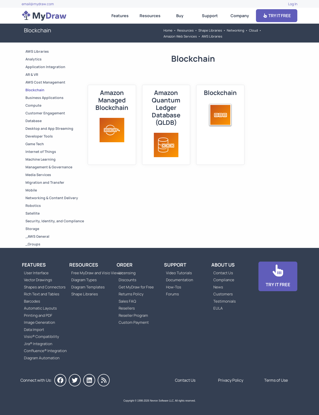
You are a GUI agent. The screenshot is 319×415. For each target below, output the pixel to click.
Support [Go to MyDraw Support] (210, 15)
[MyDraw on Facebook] (60, 380)
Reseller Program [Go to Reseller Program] (133, 315)
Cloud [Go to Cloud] (253, 30)
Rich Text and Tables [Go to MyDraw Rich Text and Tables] (41, 294)
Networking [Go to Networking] (235, 30)
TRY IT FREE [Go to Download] (276, 15)
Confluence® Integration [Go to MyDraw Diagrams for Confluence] (45, 350)
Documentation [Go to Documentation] (179, 279)
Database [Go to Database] (33, 120)
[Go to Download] (277, 276)
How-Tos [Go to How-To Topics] (173, 287)
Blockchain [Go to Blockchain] (34, 90)
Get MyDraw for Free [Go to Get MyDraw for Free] (136, 287)
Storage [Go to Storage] (32, 228)
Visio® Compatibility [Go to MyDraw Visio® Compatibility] (41, 336)
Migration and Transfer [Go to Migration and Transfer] (44, 182)
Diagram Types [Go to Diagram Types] (84, 279)
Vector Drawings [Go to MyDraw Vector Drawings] (38, 279)
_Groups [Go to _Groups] (32, 244)
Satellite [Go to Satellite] (32, 213)
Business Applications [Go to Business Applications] (44, 97)
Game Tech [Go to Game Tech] (34, 143)
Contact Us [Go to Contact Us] (223, 273)
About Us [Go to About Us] (223, 265)
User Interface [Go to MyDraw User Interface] (36, 273)
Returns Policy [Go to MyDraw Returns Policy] (131, 294)
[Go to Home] (44, 15)
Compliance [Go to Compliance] (223, 279)
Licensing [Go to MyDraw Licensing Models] (127, 273)
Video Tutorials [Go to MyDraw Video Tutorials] (179, 273)
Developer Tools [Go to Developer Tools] (39, 136)
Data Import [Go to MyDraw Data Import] (34, 329)
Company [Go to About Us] (240, 15)
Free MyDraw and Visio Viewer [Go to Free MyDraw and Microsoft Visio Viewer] (95, 273)
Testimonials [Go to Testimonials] (224, 301)
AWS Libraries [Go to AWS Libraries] (212, 36)
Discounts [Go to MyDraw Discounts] (127, 279)
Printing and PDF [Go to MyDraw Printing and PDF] (38, 315)
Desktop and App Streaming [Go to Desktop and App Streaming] (49, 128)
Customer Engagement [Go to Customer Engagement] (45, 113)
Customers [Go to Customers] (223, 294)
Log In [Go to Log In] (292, 3)
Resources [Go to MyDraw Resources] (150, 15)
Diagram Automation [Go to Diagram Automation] (42, 358)
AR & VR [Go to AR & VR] (31, 74)
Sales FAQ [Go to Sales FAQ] (127, 301)
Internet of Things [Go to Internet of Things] (40, 151)
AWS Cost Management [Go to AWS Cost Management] (45, 82)
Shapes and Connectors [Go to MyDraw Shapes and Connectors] (45, 287)
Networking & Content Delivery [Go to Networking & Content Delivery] (51, 197)
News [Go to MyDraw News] (218, 287)
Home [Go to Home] (167, 30)
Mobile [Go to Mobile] (31, 190)
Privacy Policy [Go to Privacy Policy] (230, 380)
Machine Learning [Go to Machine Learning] (40, 159)
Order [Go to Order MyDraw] (125, 265)
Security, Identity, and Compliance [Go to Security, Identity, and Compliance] (54, 221)
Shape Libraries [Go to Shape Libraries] (210, 30)
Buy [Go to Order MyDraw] (179, 15)
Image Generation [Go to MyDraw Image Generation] (39, 322)
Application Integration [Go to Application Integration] (45, 66)
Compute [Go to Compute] (33, 105)
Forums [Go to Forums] (172, 294)
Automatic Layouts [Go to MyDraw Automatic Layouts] (40, 308)
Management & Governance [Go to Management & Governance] (48, 167)
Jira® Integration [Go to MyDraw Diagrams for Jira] (38, 343)
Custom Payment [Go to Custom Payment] (134, 322)
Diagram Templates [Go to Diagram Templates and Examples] (88, 287)
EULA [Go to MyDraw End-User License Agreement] (218, 308)
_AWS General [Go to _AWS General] (37, 236)
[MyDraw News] (104, 380)
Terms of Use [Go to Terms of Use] (276, 380)
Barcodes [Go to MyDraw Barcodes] (32, 301)
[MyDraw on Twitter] (75, 380)
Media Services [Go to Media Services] (38, 174)
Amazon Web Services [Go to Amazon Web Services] (180, 36)
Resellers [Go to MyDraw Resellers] (127, 308)
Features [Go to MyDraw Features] (120, 15)
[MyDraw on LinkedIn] (89, 380)
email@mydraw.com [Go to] (38, 3)
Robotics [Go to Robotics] (33, 205)
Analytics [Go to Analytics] (33, 59)
